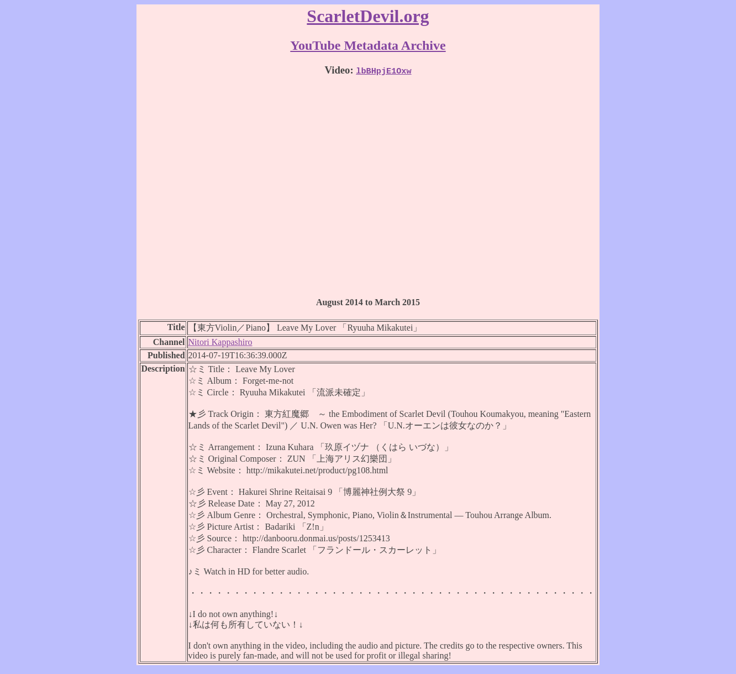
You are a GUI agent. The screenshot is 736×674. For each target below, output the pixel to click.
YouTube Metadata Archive (367, 45)
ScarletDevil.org (368, 16)
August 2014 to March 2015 (368, 302)
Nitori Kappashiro (220, 342)
